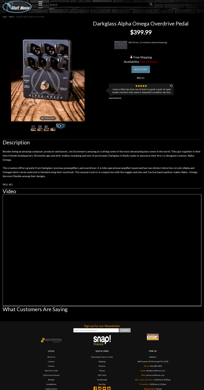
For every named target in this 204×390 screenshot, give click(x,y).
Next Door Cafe (51, 370)
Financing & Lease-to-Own (102, 357)
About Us (51, 357)
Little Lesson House (51, 375)
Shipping (102, 361)
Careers (51, 366)
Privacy (102, 370)
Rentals (51, 380)
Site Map (102, 384)
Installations (51, 384)
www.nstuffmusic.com (155, 375)
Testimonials (102, 380)
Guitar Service (51, 389)
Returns (102, 366)
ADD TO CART (140, 69)
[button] (108, 92)
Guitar (5, 17)
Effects (11, 17)
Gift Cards (102, 375)
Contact (51, 361)
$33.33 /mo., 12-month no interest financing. (140, 45)
